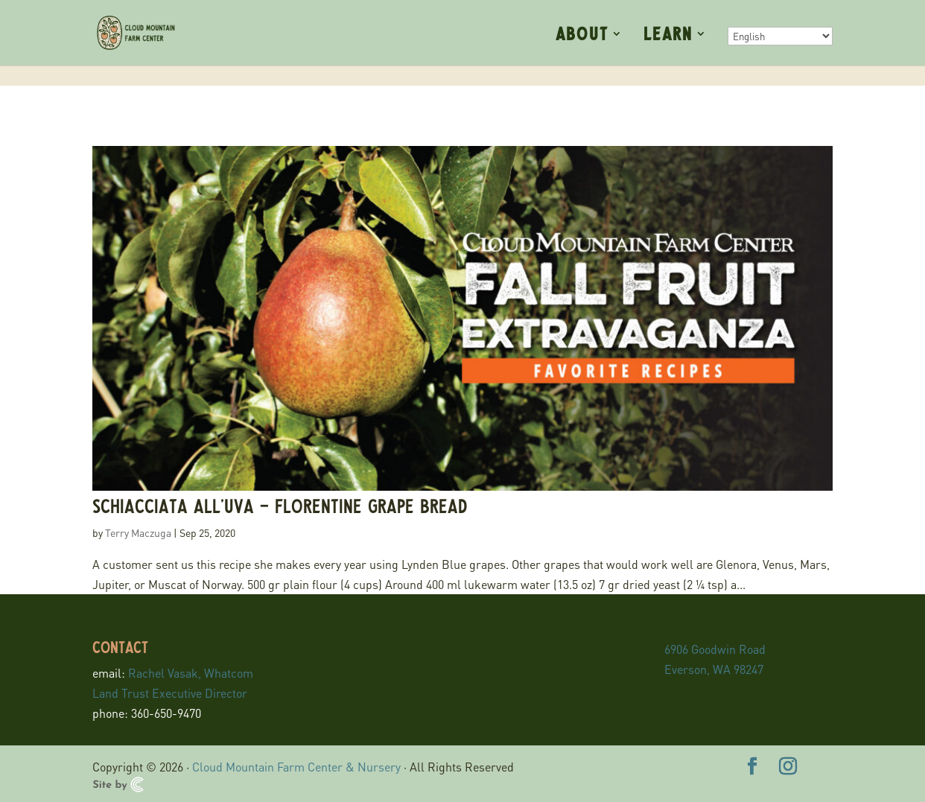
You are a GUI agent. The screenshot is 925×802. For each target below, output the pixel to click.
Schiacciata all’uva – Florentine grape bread (280, 505)
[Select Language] (780, 36)
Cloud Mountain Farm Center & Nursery (296, 766)
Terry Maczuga (138, 532)
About (582, 35)
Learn (668, 35)
